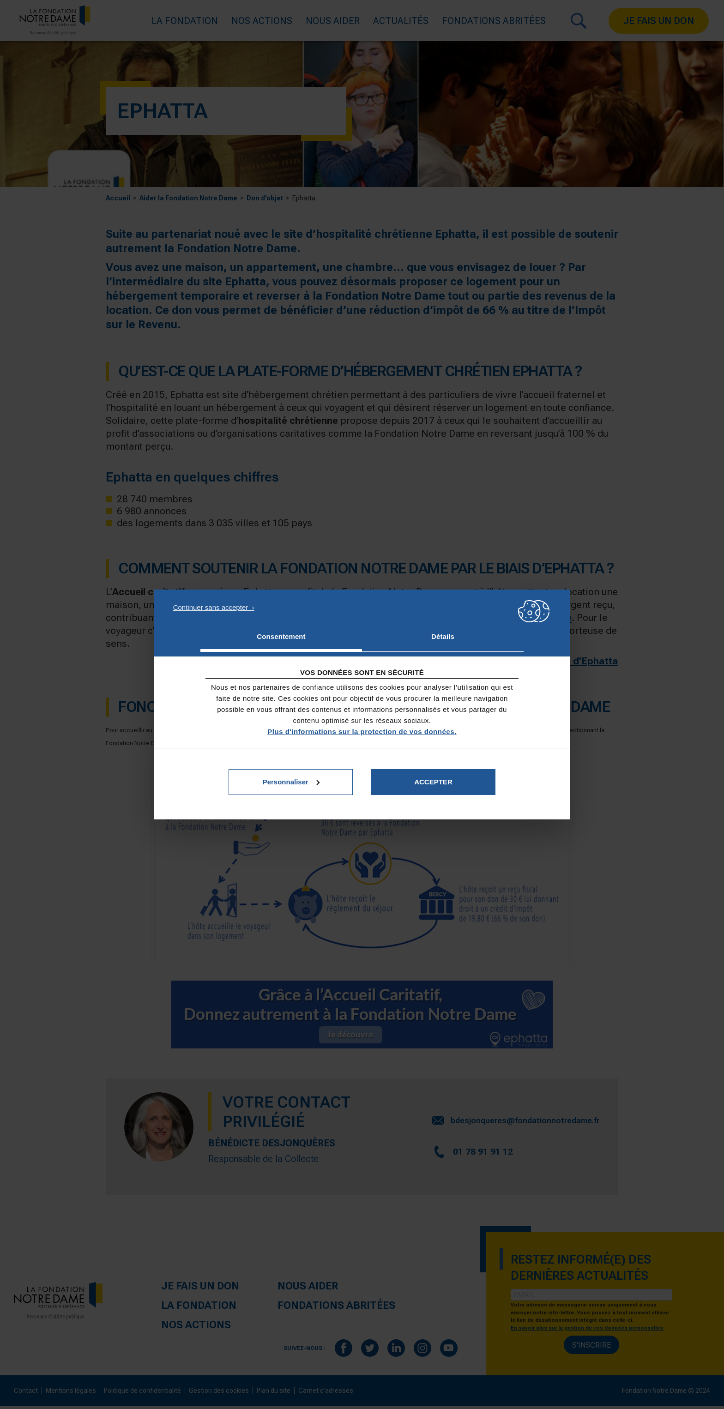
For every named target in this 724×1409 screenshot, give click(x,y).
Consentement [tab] (281, 636)
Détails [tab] (442, 636)
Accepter (433, 782)
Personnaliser (291, 782)
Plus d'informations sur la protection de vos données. (361, 731)
